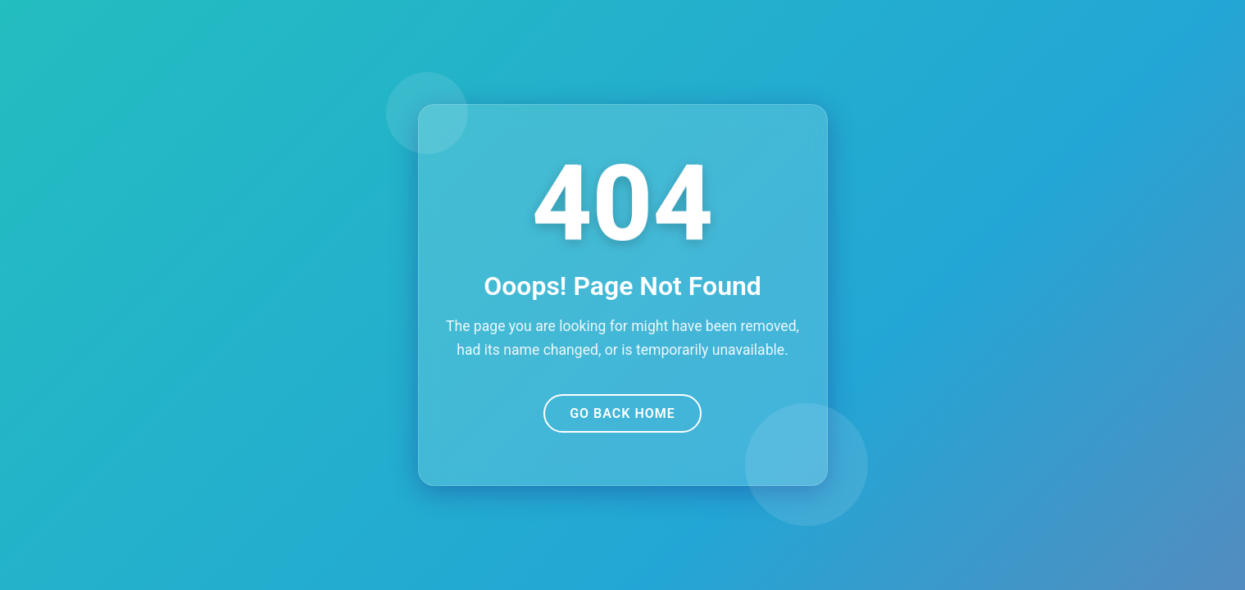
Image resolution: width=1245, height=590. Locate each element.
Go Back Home (622, 413)
